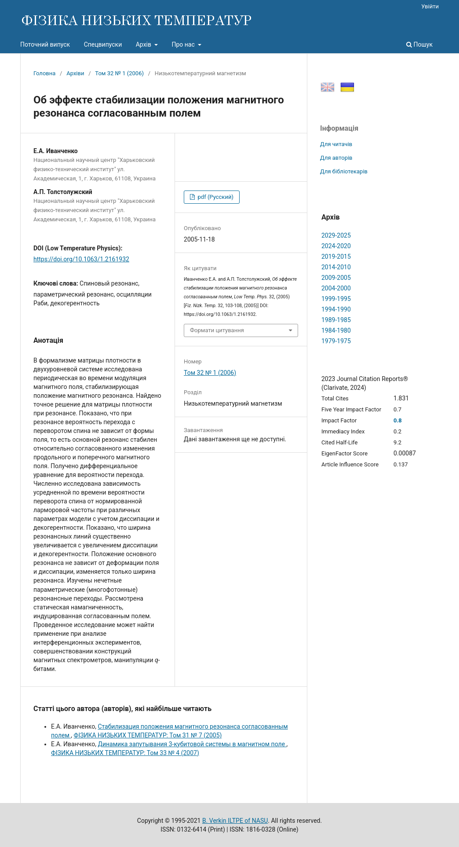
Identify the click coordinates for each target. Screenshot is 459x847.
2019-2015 (336, 256)
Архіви (75, 73)
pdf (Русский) (214, 197)
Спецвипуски (103, 44)
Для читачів (336, 144)
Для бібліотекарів (344, 171)
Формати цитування (217, 330)
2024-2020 (336, 245)
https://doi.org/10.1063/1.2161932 (81, 259)
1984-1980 (336, 330)
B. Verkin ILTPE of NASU (235, 820)
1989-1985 (336, 319)
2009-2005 (336, 277)
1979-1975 (336, 341)
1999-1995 (336, 298)
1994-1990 (336, 309)
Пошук (419, 44)
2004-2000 (336, 288)
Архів (144, 44)
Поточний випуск (45, 44)
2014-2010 (336, 267)
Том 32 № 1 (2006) (119, 73)
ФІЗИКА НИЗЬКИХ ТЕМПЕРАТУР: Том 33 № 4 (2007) (125, 752)
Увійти (430, 6)
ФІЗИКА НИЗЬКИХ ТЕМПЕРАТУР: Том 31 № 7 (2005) (148, 735)
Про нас (183, 44)
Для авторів (336, 157)
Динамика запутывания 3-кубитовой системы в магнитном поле (192, 744)
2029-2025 (336, 235)
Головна (44, 73)
